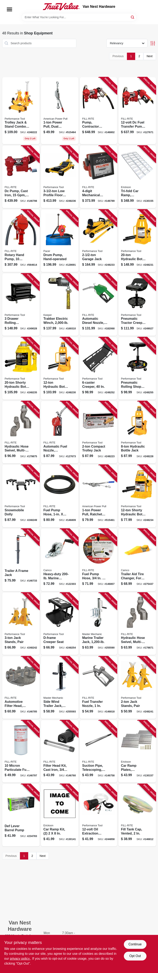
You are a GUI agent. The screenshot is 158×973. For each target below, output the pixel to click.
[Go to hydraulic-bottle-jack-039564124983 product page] (137, 241)
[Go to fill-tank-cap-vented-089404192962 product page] (137, 815)
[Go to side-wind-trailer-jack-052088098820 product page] (59, 687)
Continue (135, 944)
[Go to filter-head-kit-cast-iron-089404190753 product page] (59, 751)
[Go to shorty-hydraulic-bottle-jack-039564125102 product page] (21, 368)
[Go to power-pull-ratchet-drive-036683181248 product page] (98, 496)
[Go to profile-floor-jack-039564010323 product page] (59, 177)
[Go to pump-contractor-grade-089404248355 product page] (98, 110)
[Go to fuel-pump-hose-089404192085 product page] (98, 560)
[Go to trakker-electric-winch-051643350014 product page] (59, 304)
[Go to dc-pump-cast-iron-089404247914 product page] (21, 177)
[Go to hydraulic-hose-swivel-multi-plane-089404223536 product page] (21, 432)
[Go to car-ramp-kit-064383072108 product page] (59, 815)
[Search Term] (79, 17)
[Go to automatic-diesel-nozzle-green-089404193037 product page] (98, 304)
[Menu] (9, 9)
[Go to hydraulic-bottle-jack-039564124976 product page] (59, 368)
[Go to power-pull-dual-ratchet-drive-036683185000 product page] (59, 110)
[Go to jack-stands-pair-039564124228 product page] (21, 624)
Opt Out (135, 956)
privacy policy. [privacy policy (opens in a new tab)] (20, 958)
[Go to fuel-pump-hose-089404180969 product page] (59, 496)
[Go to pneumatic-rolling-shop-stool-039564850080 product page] (137, 368)
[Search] (133, 17)
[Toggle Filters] (152, 43)
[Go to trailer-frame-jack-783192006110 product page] (21, 560)
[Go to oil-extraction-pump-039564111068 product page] (98, 815)
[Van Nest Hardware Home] (61, 6)
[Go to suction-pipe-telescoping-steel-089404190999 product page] (98, 751)
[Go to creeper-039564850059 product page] (98, 368)
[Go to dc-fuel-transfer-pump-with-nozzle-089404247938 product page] (137, 110)
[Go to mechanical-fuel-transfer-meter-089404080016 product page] (98, 177)
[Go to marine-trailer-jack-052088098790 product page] (98, 624)
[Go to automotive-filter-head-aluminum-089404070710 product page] (21, 687)
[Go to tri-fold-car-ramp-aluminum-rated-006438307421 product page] (137, 177)
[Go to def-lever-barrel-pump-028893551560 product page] (21, 815)
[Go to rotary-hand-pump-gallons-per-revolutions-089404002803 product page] (21, 241)
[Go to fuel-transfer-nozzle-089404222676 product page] (98, 687)
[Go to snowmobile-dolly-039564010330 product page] (21, 496)
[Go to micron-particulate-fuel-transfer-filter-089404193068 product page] (21, 751)
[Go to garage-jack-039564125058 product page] (98, 241)
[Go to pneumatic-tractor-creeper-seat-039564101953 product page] (137, 304)
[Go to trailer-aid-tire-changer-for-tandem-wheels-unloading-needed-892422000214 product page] (137, 560)
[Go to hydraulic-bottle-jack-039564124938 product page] (137, 432)
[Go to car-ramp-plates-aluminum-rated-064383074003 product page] (137, 751)
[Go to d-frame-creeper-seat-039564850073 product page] (59, 624)
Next (150, 56)
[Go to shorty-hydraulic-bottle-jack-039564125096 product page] (137, 496)
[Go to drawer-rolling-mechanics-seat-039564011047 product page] (21, 304)
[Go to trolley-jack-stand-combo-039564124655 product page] (21, 110)
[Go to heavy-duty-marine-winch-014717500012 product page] (59, 560)
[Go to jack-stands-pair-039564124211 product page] (137, 687)
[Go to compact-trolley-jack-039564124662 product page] (98, 432)
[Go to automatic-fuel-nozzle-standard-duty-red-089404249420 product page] (59, 432)
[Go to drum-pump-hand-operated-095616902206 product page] (59, 241)
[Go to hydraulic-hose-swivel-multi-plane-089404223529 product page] (137, 624)
